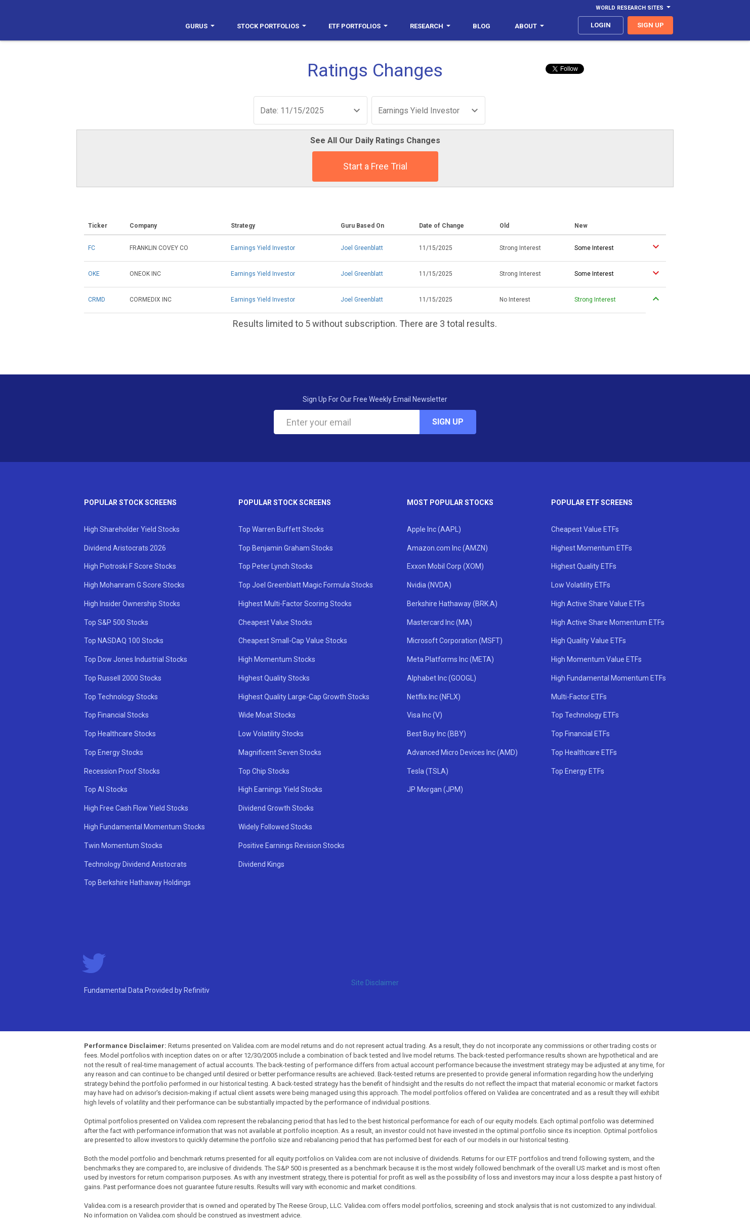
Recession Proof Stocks (122, 771)
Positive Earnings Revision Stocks (291, 846)
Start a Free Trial (375, 166)
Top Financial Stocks (116, 715)
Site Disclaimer (375, 983)
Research (430, 26)
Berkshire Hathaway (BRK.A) (452, 604)
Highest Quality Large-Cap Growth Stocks (303, 697)
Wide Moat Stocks (267, 715)
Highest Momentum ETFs (591, 548)
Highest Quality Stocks (274, 678)
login (601, 25)
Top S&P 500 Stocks (116, 622)
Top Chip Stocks (263, 771)
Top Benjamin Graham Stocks (285, 548)
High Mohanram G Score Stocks (134, 585)
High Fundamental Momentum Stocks (144, 827)
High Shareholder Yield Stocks (132, 529)
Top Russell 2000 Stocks (122, 678)
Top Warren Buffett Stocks (281, 529)
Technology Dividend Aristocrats (135, 864)
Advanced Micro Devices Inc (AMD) (462, 752)
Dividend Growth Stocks (276, 808)
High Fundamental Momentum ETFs (608, 678)
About (529, 26)
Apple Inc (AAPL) (434, 529)
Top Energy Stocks (113, 752)
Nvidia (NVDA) (429, 585)
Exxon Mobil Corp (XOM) (445, 566)
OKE (94, 273)
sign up (650, 25)
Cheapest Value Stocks (275, 622)
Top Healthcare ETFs (584, 752)
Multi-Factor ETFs (579, 697)
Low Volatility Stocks (271, 734)
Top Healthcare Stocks (120, 734)
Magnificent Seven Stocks (279, 752)
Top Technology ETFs (585, 715)
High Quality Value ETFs (588, 641)
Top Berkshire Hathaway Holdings (137, 882)
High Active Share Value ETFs (598, 604)
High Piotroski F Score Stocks (130, 566)
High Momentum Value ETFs (596, 659)
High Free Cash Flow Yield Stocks (136, 808)
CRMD (96, 299)
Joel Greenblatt (362, 247)
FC (91, 247)
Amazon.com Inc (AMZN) (447, 548)
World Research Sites (633, 8)
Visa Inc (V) (424, 715)
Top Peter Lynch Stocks (275, 566)
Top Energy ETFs (577, 771)
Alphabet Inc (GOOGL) (441, 678)
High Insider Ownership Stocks (132, 604)
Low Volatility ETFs (580, 585)
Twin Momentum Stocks (123, 846)
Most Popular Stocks (450, 502)
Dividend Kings (261, 864)
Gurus (200, 26)
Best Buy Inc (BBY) (436, 734)
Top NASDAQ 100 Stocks (123, 641)
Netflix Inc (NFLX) (434, 697)
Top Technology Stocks (121, 697)
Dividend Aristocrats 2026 (125, 548)
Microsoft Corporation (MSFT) (455, 641)
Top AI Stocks (106, 789)
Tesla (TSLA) (427, 771)
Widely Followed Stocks (275, 827)
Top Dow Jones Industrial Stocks (135, 659)
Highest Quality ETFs (583, 566)
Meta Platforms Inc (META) (450, 659)
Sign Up (448, 422)
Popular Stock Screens (130, 502)
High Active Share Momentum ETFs (607, 622)
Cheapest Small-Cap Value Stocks (292, 641)
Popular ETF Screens (592, 502)
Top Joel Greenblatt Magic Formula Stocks (305, 585)
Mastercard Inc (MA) (439, 622)
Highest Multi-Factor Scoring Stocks (295, 604)
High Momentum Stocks (276, 659)
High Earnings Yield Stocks (280, 789)
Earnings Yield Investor (263, 247)
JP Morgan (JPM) (435, 789)
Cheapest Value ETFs (585, 529)
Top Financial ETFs (580, 734)
